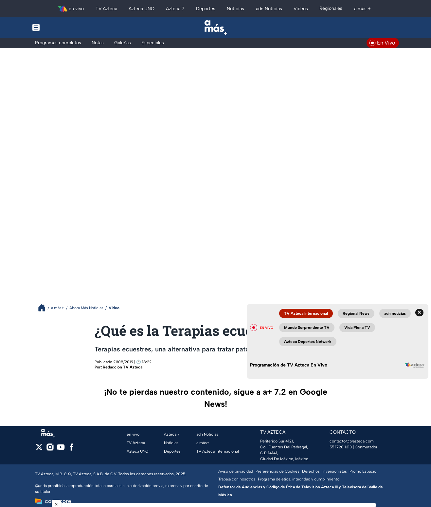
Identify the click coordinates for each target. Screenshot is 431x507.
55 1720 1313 (341, 447)
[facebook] (71, 449)
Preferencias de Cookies (277, 471)
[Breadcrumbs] (44, 308)
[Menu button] (58, 27)
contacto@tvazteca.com (352, 441)
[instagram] (50, 449)
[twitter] (39, 449)
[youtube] (61, 449)
